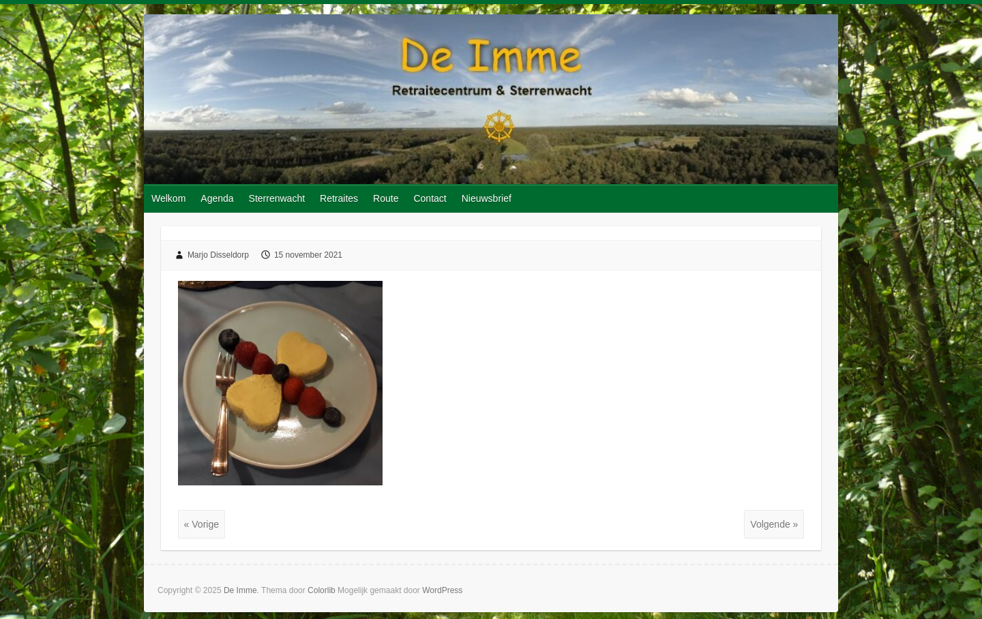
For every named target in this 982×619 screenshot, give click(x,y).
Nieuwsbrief (486, 198)
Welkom (168, 198)
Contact (429, 198)
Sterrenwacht (277, 198)
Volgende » (774, 524)
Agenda (216, 198)
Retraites (339, 198)
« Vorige (201, 524)
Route (385, 198)
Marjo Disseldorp (218, 255)
